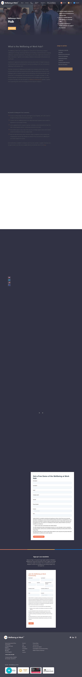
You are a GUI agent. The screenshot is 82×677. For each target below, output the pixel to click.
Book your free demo (62, 65)
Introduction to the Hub (63, 50)
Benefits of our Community (64, 54)
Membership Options (62, 58)
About (22, 2)
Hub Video (60, 52)
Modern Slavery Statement (38, 650)
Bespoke (76, 3)
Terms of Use (36, 645)
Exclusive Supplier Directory (64, 63)
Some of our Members (63, 56)
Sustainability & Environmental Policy (40, 648)
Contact (27, 2)
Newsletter (43, 2)
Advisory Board (36, 3)
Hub (70, 3)
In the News (24, 648)
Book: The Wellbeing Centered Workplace (51, 3)
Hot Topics (31, 3)
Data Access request (37, 646)
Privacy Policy (35, 643)
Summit (63, 3)
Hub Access (12, 28)
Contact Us (60, 61)
